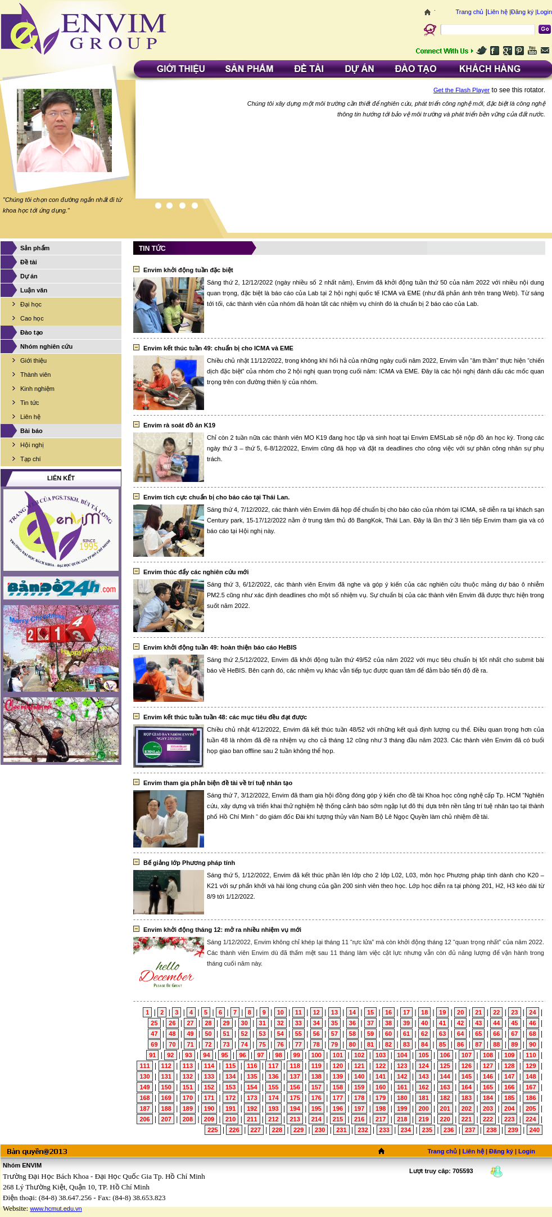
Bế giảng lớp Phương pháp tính (189, 862)
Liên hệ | (499, 11)
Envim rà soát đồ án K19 (179, 425)
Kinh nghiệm (37, 388)
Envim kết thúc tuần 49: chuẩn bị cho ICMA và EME (218, 348)
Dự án (29, 276)
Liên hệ (30, 416)
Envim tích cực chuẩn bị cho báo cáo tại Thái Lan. (216, 497)
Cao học (32, 318)
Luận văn (33, 290)
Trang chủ (469, 11)
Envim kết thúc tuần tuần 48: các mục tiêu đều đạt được (225, 717)
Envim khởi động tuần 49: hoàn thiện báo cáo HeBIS (220, 647)
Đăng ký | (524, 11)
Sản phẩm (34, 248)
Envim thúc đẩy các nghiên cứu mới (195, 572)
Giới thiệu (33, 360)
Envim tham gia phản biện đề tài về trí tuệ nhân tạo (217, 782)
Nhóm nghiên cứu (46, 346)
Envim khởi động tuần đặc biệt (188, 270)
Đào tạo (31, 332)
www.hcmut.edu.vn (56, 1208)
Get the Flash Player (461, 90)
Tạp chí (30, 459)
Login (544, 11)
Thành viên (35, 374)
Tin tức (29, 402)
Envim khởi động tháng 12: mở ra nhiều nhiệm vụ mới (222, 929)
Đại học (31, 304)
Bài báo (31, 430)
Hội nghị (32, 444)
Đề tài (28, 262)
